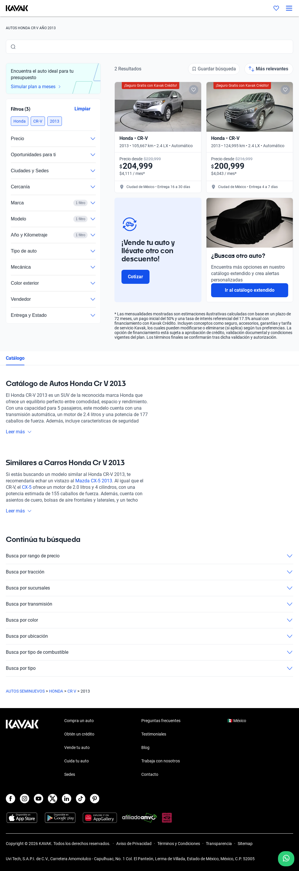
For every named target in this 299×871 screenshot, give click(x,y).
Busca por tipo (149, 668)
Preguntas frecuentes (160, 720)
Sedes (69, 774)
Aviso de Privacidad (134, 843)
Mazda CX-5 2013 (93, 481)
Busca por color (149, 620)
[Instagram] (24, 798)
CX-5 (27, 487)
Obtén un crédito (79, 734)
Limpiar (82, 109)
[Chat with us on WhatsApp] (286, 859)
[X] (52, 798)
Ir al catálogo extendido (249, 290)
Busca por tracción (149, 572)
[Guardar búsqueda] (214, 69)
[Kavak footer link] (22, 748)
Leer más (19, 431)
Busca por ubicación (149, 636)
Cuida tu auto (76, 761)
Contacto (149, 774)
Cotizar (135, 276)
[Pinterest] (94, 798)
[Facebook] (10, 798)
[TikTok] (80, 798)
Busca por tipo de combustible (149, 652)
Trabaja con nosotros (160, 761)
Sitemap (245, 843)
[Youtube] (38, 798)
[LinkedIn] (66, 798)
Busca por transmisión (149, 604)
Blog (145, 747)
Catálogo (15, 358)
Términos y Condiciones (178, 843)
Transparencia (219, 843)
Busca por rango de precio (149, 556)
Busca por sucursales (149, 588)
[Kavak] (14, 8)
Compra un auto (79, 720)
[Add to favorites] (193, 89)
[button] (19, 121)
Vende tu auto (77, 747)
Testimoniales (153, 734)
